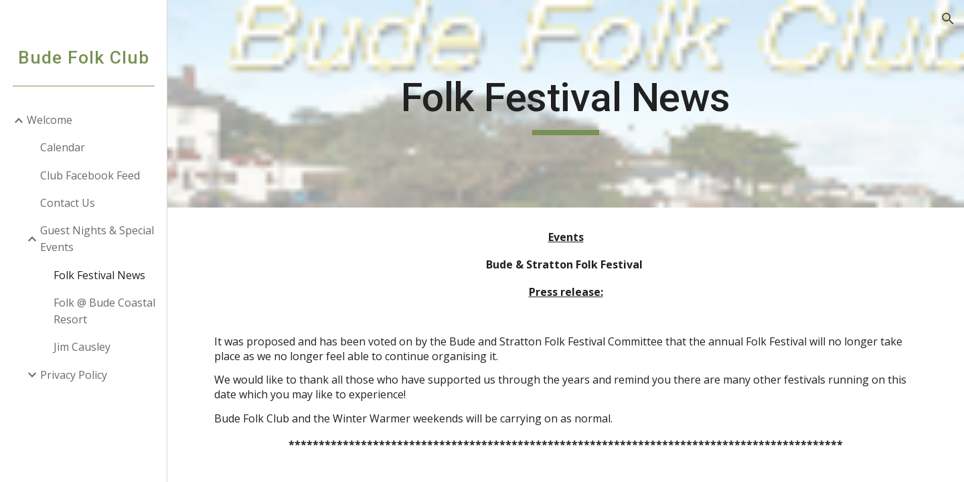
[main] (566, 104)
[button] (948, 19)
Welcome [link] (49, 119)
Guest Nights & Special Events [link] (97, 238)
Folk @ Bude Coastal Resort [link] (104, 311)
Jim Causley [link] (82, 346)
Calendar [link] (62, 147)
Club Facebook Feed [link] (90, 175)
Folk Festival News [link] (99, 275)
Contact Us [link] (67, 202)
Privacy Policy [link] (73, 375)
